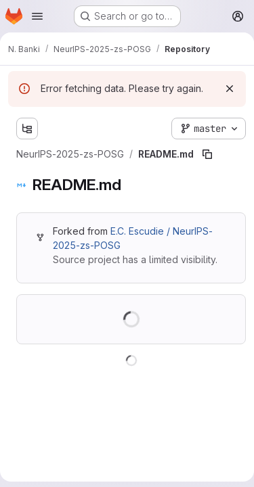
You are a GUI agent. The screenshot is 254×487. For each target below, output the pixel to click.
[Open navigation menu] (37, 16)
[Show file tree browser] (27, 128)
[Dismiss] (229, 88)
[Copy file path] (207, 154)
